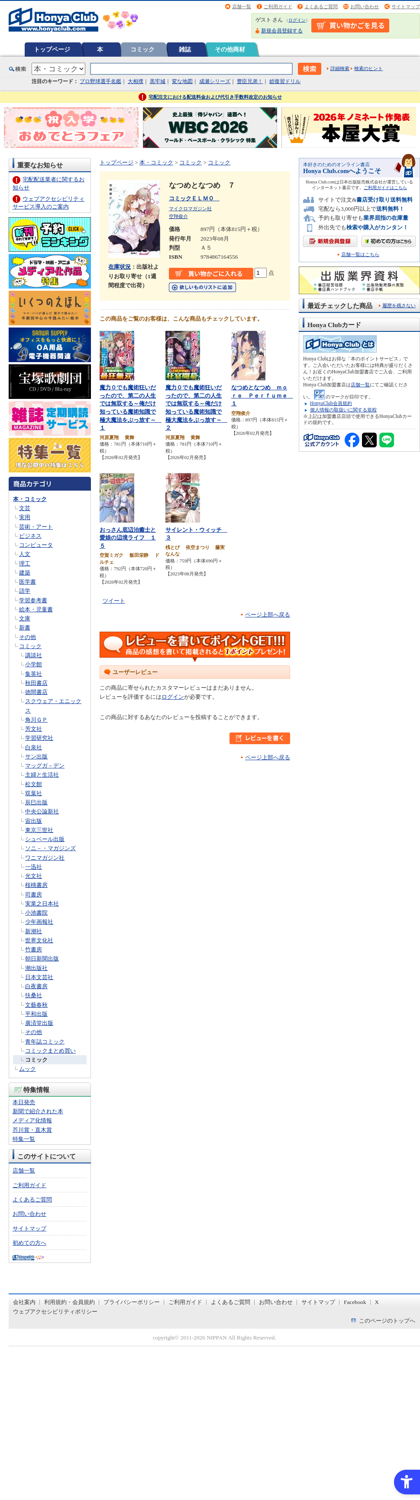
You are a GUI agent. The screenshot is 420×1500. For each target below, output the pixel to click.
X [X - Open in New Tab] (377, 1302)
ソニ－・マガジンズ (50, 848)
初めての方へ (29, 1243)
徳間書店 (36, 692)
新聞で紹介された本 (38, 1111)
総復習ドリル (284, 81)
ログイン (297, 20)
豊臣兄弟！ (250, 81)
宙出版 (33, 821)
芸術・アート (36, 527)
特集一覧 (24, 1139)
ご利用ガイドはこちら (385, 187)
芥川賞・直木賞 (32, 1130)
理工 (24, 563)
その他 (27, 637)
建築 (24, 572)
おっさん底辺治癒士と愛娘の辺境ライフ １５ (128, 538)
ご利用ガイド (278, 6)
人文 (24, 554)
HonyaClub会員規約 (331, 403)
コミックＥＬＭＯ (194, 198)
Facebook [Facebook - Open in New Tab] (355, 1302)
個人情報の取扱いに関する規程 (343, 409)
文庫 (24, 618)
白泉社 (33, 747)
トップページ (52, 49)
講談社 (33, 655)
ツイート (114, 600)
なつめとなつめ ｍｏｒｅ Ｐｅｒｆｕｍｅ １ (262, 395)
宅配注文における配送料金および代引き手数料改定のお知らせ (215, 97)
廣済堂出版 (39, 1023)
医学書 (27, 581)
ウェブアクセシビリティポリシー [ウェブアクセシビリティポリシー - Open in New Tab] (55, 1311)
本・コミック (30, 499)
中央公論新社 (42, 811)
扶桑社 (33, 995)
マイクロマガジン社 (190, 208)
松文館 (33, 784)
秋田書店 (36, 683)
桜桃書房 (36, 885)
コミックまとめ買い (50, 1050)
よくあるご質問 (321, 6)
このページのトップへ (387, 1320)
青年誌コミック (45, 1041)
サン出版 (36, 756)
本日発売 (24, 1102)
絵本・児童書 (36, 609)
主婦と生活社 (42, 774)
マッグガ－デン (45, 765)
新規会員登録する (282, 31)
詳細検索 (339, 68)
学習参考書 (33, 600)
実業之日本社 (42, 903)
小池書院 (36, 912)
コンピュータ (36, 545)
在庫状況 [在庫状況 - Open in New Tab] (119, 266)
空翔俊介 (178, 216)
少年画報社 (39, 922)
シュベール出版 (45, 839)
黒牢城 (157, 81)
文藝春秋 (36, 1005)
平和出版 (36, 1014)
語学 (24, 591)
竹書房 (33, 949)
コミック (142, 49)
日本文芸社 (39, 977)
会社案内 (24, 1302)
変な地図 (182, 81)
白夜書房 (36, 986)
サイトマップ (405, 6)
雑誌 (185, 49)
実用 (24, 517)
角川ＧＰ (36, 719)
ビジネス (30, 536)
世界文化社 (39, 940)
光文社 (33, 876)
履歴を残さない (399, 305)
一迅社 (33, 867)
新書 (24, 627)
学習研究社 (39, 738)
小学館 (33, 664)
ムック (27, 1069)
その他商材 (230, 49)
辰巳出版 (36, 802)
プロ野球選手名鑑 (100, 81)
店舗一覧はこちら (360, 254)
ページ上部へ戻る (267, 614)
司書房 (33, 894)
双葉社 (33, 793)
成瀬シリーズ (214, 81)
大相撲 (135, 81)
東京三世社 (39, 830)
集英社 (33, 674)
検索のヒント (368, 68)
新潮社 (33, 931)
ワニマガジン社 (45, 857)
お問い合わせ (364, 6)
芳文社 (33, 729)
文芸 (24, 508)
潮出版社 (36, 968)
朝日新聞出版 (42, 958)
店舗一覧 (241, 6)
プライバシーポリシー (131, 1302)
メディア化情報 (32, 1120)
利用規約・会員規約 (69, 1302)
